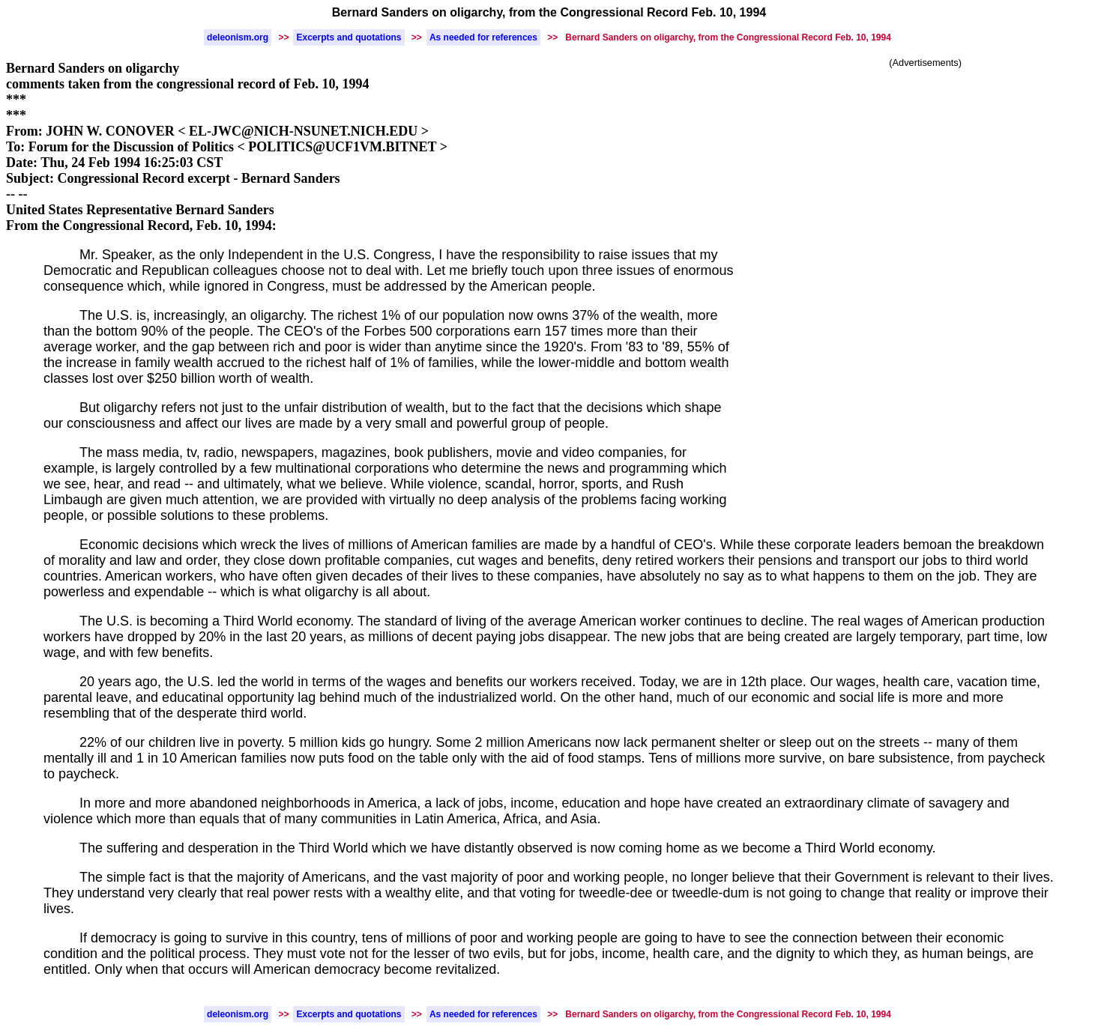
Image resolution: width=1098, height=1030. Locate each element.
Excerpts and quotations (348, 37)
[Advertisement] (925, 182)
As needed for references (483, 37)
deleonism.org (237, 37)
